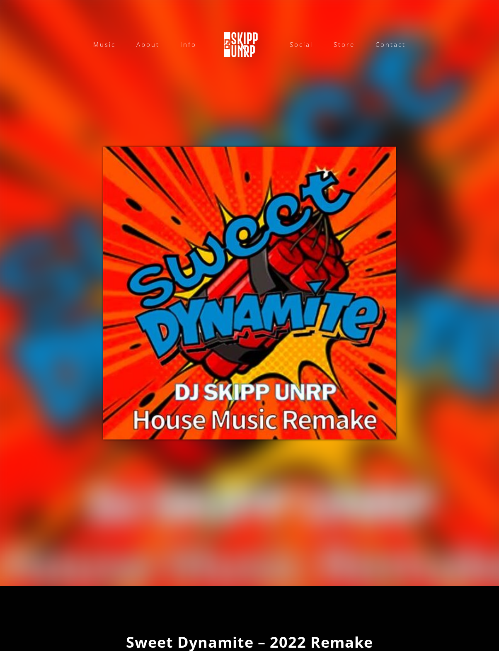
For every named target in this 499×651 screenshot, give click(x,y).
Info (188, 44)
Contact (390, 44)
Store (344, 44)
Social (301, 44)
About (148, 44)
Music (104, 44)
